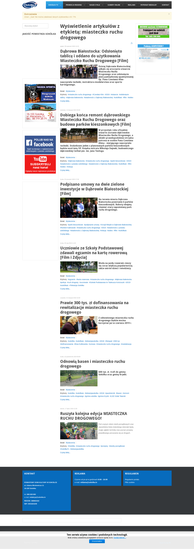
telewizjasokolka (92, 341)
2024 (108, 94)
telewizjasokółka (77, 449)
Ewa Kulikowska (81, 344)
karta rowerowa (83, 279)
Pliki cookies (130, 482)
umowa (92, 344)
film (125, 97)
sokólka (72, 341)
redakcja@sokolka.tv (38, 497)
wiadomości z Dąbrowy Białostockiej (99, 97)
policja (63, 282)
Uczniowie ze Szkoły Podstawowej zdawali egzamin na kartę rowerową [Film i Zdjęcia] (93, 253)
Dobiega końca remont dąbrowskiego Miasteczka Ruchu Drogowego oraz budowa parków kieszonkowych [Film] (95, 120)
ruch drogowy (73, 282)
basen (119, 393)
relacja (70, 167)
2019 (128, 282)
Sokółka (72, 446)
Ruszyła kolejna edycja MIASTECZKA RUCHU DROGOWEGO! (93, 416)
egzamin (72, 279)
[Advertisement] (40, 221)
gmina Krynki (104, 396)
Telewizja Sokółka (77, 285)
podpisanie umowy (92, 225)
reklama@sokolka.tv (88, 482)
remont (126, 393)
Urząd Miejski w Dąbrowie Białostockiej (116, 225)
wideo (131, 97)
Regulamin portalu (132, 479)
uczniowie (84, 282)
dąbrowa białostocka (75, 97)
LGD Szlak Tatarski (118, 396)
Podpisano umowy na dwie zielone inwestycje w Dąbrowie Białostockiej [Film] (94, 189)
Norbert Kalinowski (68, 228)
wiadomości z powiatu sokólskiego (74, 164)
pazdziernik (110, 393)
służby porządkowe (117, 446)
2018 (102, 341)
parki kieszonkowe (118, 161)
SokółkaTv (65, 449)
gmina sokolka (91, 396)
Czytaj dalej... (65, 101)
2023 (129, 161)
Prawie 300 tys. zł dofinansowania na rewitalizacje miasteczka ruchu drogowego (94, 308)
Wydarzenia (70, 91)
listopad (109, 341)
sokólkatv (118, 97)
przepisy (104, 446)
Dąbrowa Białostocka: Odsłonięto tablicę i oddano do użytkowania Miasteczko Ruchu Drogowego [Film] (94, 56)
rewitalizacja (126, 344)
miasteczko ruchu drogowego (80, 94)
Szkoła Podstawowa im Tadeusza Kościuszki (107, 282)
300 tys (117, 341)
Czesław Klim (98, 94)
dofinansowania (67, 344)
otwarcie (115, 94)
